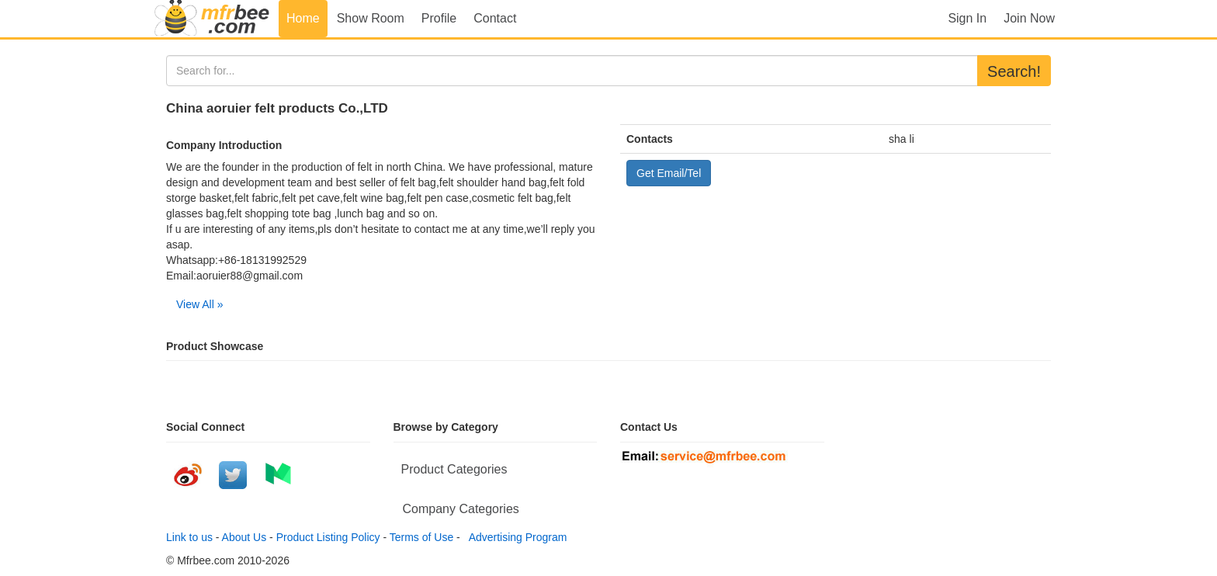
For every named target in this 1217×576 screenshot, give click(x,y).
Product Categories (454, 469)
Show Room (370, 18)
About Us (244, 537)
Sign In (967, 18)
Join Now (1029, 18)
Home (303, 18)
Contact (494, 18)
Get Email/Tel (668, 173)
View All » (199, 304)
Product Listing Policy (328, 537)
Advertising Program (515, 537)
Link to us (189, 537)
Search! (1014, 71)
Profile (438, 18)
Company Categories (461, 508)
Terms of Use (421, 537)
